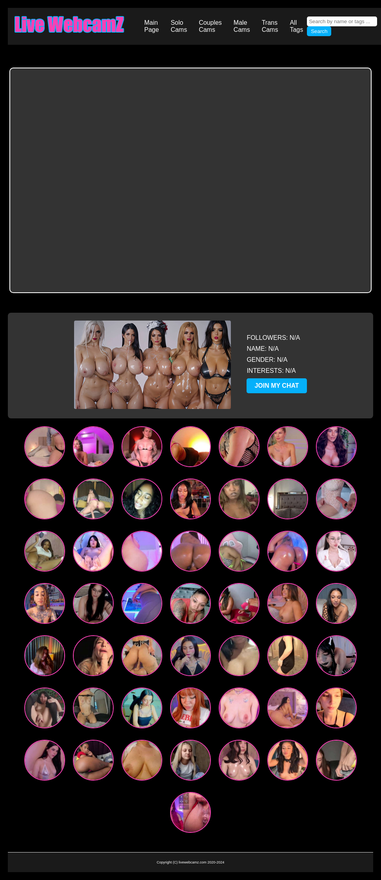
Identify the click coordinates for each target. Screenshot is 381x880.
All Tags (296, 26)
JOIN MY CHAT (276, 385)
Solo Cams (179, 26)
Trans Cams (270, 26)
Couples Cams (210, 26)
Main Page (151, 26)
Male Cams (242, 26)
